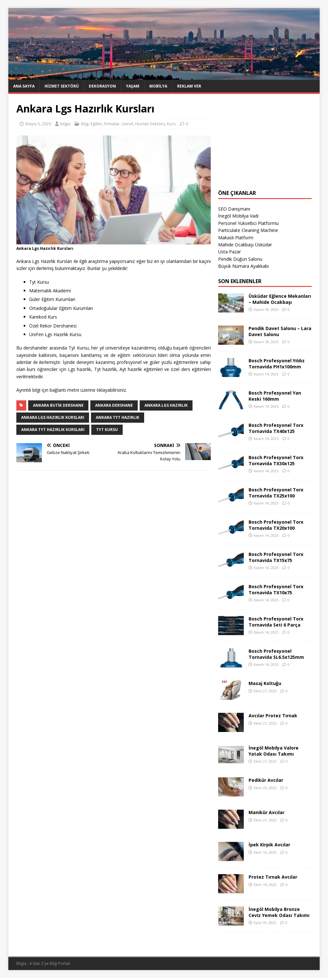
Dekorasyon (102, 86)
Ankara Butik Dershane (58, 405)
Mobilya (158, 86)
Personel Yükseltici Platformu (248, 223)
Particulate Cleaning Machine (248, 230)
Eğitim (96, 124)
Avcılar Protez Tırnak (273, 715)
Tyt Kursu (107, 429)
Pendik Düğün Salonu (240, 259)
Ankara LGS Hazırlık (166, 405)
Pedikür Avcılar (266, 780)
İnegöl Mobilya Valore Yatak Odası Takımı (274, 751)
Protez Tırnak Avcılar (273, 877)
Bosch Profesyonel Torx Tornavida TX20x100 (276, 525)
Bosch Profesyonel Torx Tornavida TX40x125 (276, 428)
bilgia (65, 124)
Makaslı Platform (235, 238)
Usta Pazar (229, 252)
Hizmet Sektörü (62, 86)
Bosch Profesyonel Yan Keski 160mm (275, 396)
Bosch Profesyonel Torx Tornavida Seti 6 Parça (276, 622)
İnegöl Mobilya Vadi (238, 216)
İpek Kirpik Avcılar (269, 845)
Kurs (171, 124)
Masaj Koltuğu (265, 683)
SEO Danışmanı (234, 209)
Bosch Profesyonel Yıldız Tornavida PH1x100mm (277, 363)
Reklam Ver (189, 86)
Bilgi (85, 124)
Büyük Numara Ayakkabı (243, 266)
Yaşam (132, 86)
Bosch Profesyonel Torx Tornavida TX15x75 (276, 557)
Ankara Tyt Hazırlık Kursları (53, 429)
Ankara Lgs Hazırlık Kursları (52, 417)
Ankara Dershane (114, 405)
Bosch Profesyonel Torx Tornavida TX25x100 (276, 492)
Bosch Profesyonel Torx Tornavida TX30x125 (276, 460)
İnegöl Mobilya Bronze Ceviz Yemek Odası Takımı (279, 912)
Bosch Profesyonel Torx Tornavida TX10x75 (276, 589)
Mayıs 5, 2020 (38, 124)
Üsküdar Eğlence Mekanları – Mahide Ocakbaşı (280, 299)
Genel (127, 124)
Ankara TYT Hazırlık (117, 417)
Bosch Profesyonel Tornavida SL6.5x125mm (276, 654)
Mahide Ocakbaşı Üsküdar (245, 245)
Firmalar (111, 124)
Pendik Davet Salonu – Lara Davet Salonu (280, 331)
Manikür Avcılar (266, 812)
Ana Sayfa (24, 86)
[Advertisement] (265, 142)
